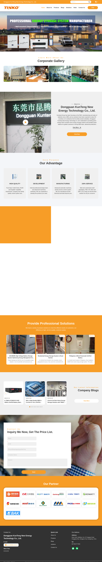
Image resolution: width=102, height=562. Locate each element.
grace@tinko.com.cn (11, 545)
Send (33, 472)
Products (53, 538)
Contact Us (54, 547)
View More (77, 127)
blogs (62, 7)
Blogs (52, 541)
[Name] (89, 2)
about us (49, 7)
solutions (69, 7)
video (75, 7)
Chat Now (77, 134)
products (56, 7)
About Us (53, 535)
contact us (82, 7)
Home (43, 7)
